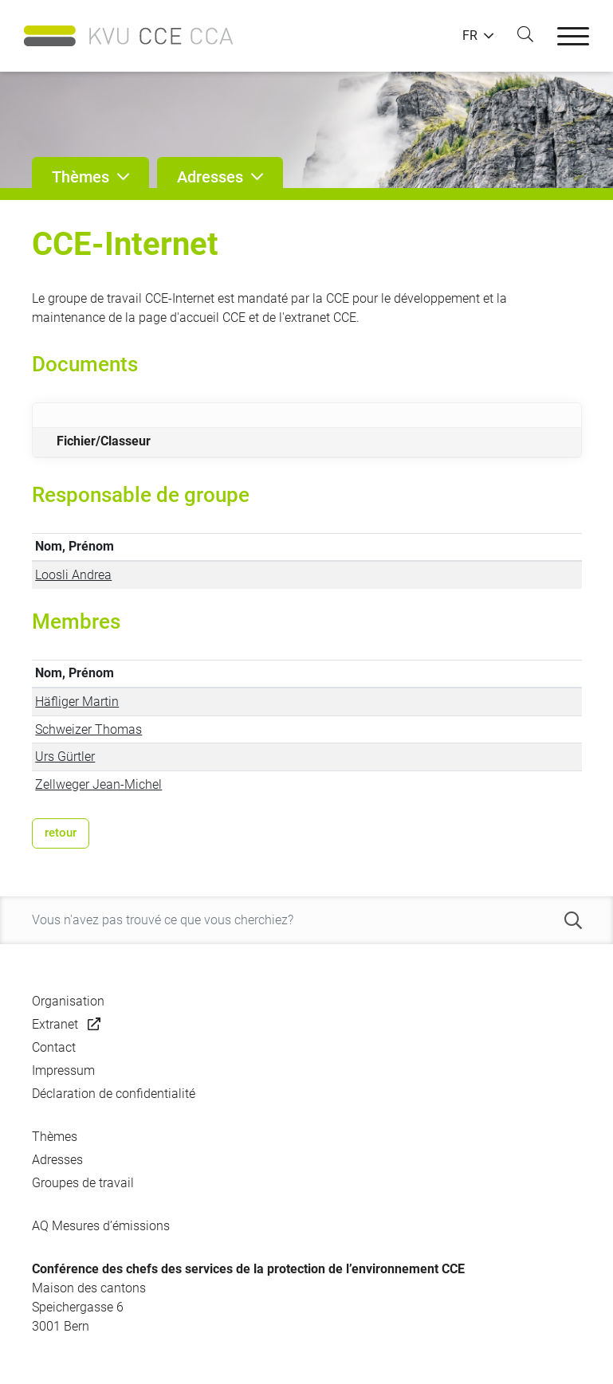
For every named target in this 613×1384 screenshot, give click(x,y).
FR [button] (469, 35)
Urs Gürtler (65, 756)
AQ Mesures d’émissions (101, 1225)
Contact (54, 1047)
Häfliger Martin (77, 701)
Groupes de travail (83, 1182)
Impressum (63, 1070)
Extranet (55, 1024)
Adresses (57, 1159)
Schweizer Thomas (88, 729)
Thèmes (54, 1136)
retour (61, 832)
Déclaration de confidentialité (113, 1093)
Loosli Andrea (73, 574)
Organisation (68, 1001)
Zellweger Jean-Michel (98, 784)
